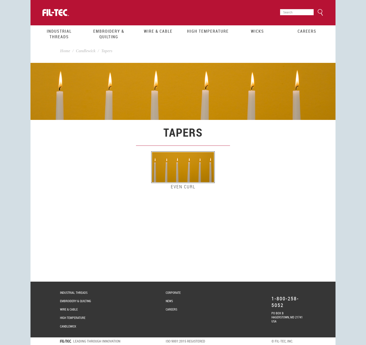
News (169, 301)
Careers (307, 31)
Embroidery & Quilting (108, 34)
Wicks (257, 31)
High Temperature (208, 31)
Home (65, 51)
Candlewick (85, 51)
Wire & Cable (158, 31)
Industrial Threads (59, 34)
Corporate (173, 292)
